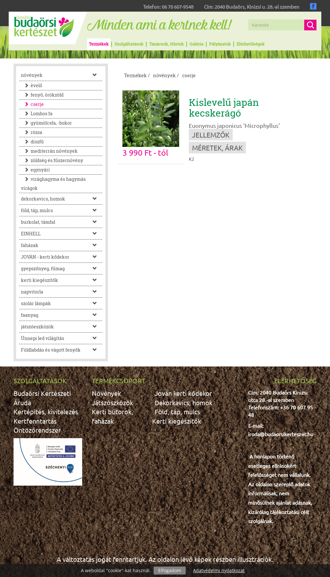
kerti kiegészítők (61, 280)
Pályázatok (220, 44)
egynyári (35, 170)
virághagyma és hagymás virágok (53, 183)
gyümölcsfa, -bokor (46, 123)
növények (61, 75)
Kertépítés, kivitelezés (46, 411)
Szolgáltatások (128, 44)
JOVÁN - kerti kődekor (61, 257)
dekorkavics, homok (61, 198)
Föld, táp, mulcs (177, 411)
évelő (31, 85)
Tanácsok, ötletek (166, 44)
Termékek (99, 44)
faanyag (61, 315)
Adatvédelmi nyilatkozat (219, 570)
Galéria (196, 44)
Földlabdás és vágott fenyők (61, 349)
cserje (32, 104)
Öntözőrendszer (37, 430)
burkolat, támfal (61, 222)
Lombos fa (37, 113)
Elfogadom (169, 570)
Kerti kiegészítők (176, 421)
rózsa (31, 132)
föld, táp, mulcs (61, 210)
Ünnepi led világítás (61, 338)
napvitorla (61, 291)
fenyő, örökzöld (42, 95)
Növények (106, 393)
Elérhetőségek (251, 44)
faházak (61, 245)
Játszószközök (112, 402)
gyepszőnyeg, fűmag (61, 268)
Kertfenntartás (35, 421)
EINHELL (61, 233)
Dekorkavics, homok (183, 402)
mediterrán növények (49, 151)
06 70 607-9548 (177, 7)
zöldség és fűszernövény (52, 160)
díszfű (32, 142)
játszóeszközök (61, 326)
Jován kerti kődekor (183, 393)
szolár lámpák (61, 303)
